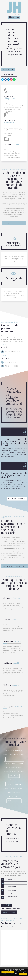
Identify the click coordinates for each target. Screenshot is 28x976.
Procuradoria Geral (14, 784)
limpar (13, 912)
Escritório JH (8, 69)
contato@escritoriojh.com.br (12, 351)
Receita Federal (14, 796)
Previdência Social (14, 792)
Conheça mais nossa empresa (14, 223)
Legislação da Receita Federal (14, 754)
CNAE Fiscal (14, 775)
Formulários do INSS (14, 759)
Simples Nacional (14, 801)
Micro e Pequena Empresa (14, 763)
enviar (5, 912)
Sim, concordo (22, 974)
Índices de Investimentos (14, 750)
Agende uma (9, 74)
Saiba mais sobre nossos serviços (14, 566)
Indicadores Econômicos (14, 767)
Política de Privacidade (7, 972)
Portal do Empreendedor (14, 788)
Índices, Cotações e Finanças (14, 771)
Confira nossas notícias (16, 498)
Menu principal (14, 17)
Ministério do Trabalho (14, 780)
